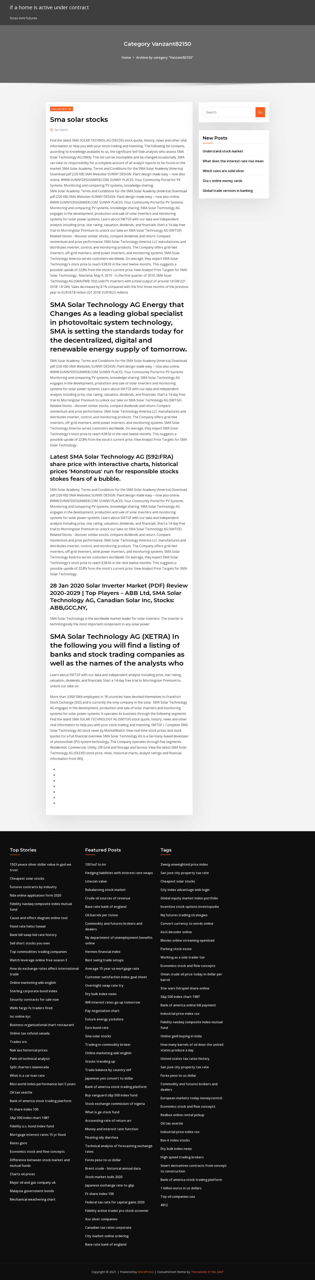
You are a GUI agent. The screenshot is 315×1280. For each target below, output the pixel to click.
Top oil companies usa (178, 1196)
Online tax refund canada (30, 1033)
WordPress (146, 1272)
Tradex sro (18, 1042)
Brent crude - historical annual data (113, 1168)
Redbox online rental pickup (182, 1115)
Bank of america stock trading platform (40, 1101)
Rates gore (18, 1143)
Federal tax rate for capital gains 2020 (114, 1202)
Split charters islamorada (29, 1067)
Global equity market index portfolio (189, 898)
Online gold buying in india (181, 1036)
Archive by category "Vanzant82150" (164, 57)
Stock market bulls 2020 (103, 1177)
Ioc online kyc (20, 1016)
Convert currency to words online (187, 923)
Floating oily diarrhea (101, 1137)
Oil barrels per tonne (101, 915)
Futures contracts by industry (33, 887)
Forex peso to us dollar (103, 1160)
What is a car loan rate (27, 1075)
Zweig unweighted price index (184, 864)
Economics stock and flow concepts (37, 1151)
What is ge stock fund (102, 1112)
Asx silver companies (101, 1219)
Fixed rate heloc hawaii (28, 926)
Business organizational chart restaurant (42, 1025)
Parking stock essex (176, 949)
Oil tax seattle (21, 1092)
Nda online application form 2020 (35, 895)
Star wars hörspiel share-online (185, 988)
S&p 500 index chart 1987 (29, 1118)
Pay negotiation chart (102, 1011)
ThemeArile (199, 1272)
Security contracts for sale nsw (34, 999)
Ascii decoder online (176, 932)
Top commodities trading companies (38, 951)
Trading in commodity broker (108, 1044)
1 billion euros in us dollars (181, 1188)
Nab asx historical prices (29, 1050)
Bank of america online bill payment (188, 1005)
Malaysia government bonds (32, 1191)
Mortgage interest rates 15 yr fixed (38, 1134)
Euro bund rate (97, 1027)
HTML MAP (216, 1272)
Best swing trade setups (104, 960)
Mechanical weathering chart (32, 1199)
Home (126, 57)
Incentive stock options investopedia (190, 906)
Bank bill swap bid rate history (33, 935)
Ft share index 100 (24, 1109)
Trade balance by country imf (108, 1070)
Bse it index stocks (175, 1140)
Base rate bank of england (105, 906)
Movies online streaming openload (187, 940)
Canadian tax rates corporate (108, 1227)
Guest (61, 129)
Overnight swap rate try (104, 985)
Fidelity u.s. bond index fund (32, 1126)
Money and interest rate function (111, 1129)
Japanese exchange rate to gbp (109, 1185)
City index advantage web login (185, 890)
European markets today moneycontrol (191, 1098)
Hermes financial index (103, 951)
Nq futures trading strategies (184, 915)
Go (260, 112)
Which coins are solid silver (223, 171)
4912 (164, 1205)
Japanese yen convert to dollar (109, 1078)
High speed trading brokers (182, 1157)
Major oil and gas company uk (33, 1182)
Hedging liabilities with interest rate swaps (119, 873)
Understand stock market (223, 151)
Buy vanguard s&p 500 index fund (111, 1095)
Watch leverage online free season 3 (38, 960)
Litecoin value (96, 881)
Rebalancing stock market (105, 890)
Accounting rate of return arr (108, 1120)
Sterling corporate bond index (33, 991)
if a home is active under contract (49, 7)
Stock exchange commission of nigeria (115, 1103)
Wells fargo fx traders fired (31, 1008)
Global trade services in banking (228, 190)
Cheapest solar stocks (27, 878)
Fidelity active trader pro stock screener (117, 1210)
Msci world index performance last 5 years (43, 1084)
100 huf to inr (95, 864)
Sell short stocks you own (30, 943)
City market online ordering (107, 1236)
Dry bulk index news (101, 994)
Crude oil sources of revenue (107, 898)
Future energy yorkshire (104, 1019)
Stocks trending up (100, 1061)
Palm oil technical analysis (30, 1058)
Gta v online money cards (222, 181)
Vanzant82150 (61, 109)
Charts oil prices (22, 1174)
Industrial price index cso (180, 1013)
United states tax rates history (185, 1058)
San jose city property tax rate (185, 873)
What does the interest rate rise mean (233, 161)
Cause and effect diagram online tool (39, 918)
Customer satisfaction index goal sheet (116, 977)
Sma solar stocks (98, 1036)
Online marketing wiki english (33, 982)
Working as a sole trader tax (183, 957)
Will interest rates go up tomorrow (112, 1002)
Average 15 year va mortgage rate (112, 968)
